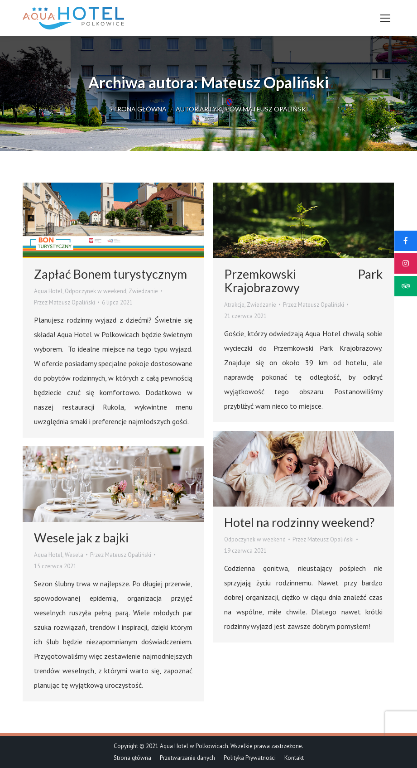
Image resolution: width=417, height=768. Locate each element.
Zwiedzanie (143, 291)
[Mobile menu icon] (385, 18)
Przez (64, 302)
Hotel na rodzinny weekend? (299, 522)
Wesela (74, 555)
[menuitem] (132, 757)
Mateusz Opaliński (265, 82)
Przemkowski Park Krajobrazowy (303, 280)
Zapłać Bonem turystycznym (110, 273)
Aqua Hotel (48, 291)
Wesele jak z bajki (81, 537)
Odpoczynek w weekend (95, 291)
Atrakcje (234, 305)
